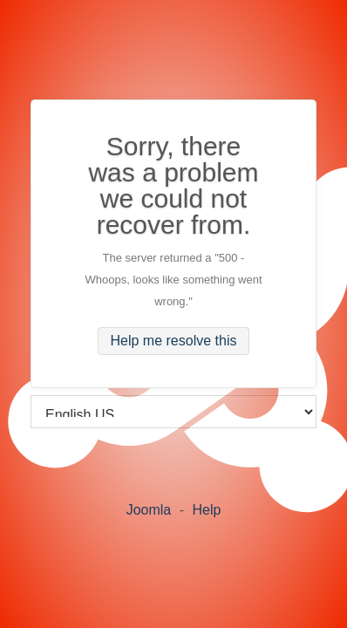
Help (206, 509)
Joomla (149, 509)
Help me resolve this (174, 340)
